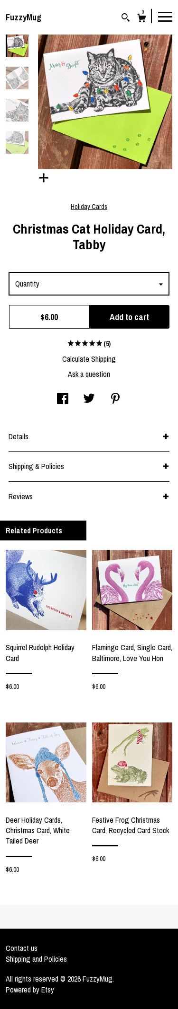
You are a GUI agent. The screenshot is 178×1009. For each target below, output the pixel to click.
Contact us (21, 948)
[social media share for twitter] (89, 399)
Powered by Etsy (30, 989)
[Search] (125, 18)
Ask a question (89, 374)
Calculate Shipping (89, 359)
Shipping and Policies (36, 959)
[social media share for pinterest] (115, 399)
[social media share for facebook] (62, 399)
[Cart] (141, 19)
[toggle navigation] (165, 16)
